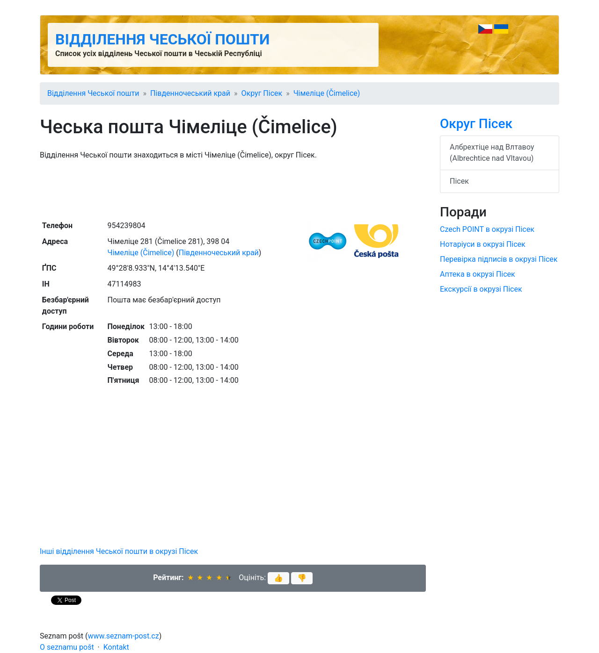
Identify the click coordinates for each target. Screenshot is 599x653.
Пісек (459, 181)
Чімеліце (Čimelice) (326, 93)
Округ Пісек (262, 93)
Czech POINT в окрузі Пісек (487, 229)
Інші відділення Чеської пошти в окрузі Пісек (119, 551)
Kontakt (116, 647)
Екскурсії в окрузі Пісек (481, 289)
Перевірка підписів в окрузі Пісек (499, 259)
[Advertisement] (233, 189)
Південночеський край (190, 93)
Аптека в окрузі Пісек (477, 274)
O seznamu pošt (67, 647)
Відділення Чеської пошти (162, 39)
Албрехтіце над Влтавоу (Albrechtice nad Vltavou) (492, 153)
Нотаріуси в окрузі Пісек (483, 244)
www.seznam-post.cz (123, 635)
